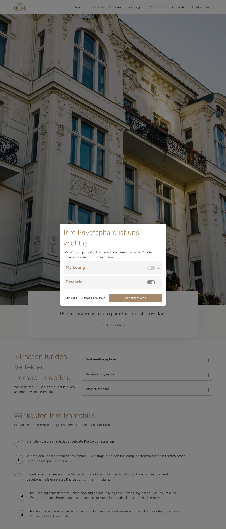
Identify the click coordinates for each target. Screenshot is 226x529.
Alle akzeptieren (135, 298)
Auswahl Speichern (93, 297)
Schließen (71, 297)
